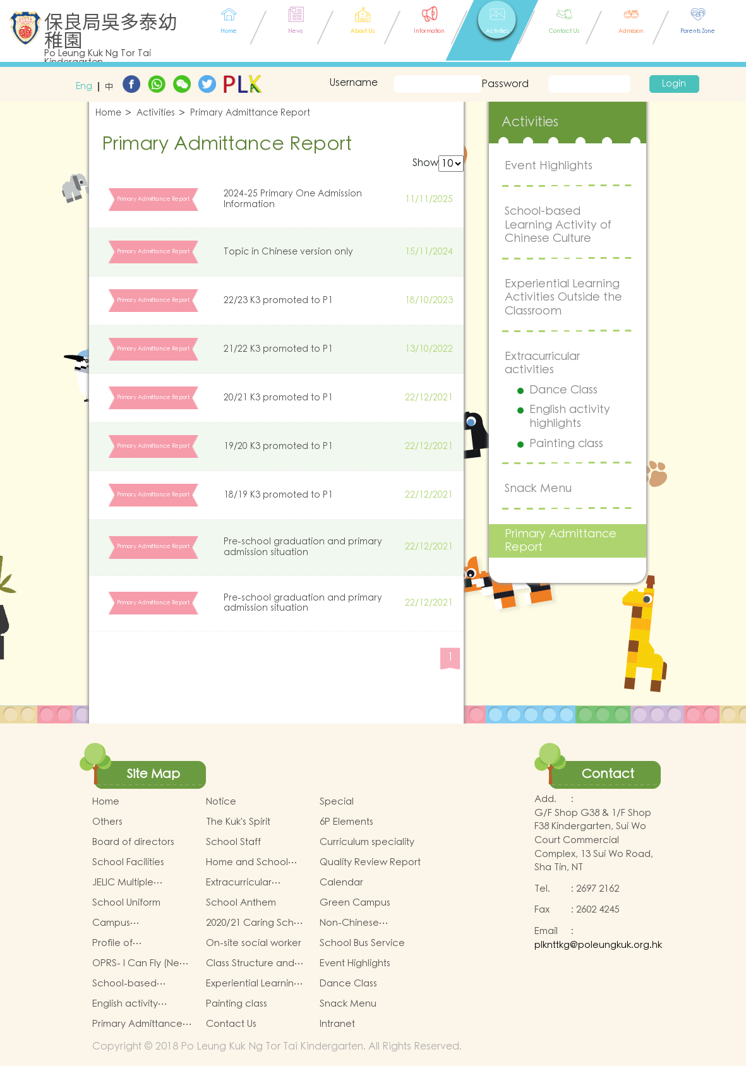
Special (337, 801)
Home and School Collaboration (247, 863)
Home (108, 113)
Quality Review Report (370, 862)
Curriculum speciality (367, 842)
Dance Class (563, 390)
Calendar (341, 882)
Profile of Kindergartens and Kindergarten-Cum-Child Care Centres (136, 943)
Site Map (153, 774)
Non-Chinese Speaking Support (360, 923)
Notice (221, 801)
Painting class (566, 444)
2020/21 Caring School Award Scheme (257, 923)
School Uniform (126, 902)
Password (503, 84)
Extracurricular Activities (239, 883)
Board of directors (133, 842)
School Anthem (241, 902)
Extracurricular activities (542, 363)
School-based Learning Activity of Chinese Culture (558, 224)
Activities (155, 113)
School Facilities (128, 862)
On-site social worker (253, 943)
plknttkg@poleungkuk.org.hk (598, 945)
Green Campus (355, 902)
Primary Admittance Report (250, 113)
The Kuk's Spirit (238, 822)
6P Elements (346, 822)
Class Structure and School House (250, 964)
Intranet (337, 1024)
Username (353, 83)
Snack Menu (538, 488)
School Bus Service (362, 943)
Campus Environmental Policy (139, 923)
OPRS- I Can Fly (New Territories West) (139, 964)
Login (674, 84)
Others (107, 822)
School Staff (233, 842)
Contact (608, 774)
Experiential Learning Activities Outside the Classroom (563, 297)
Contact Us (231, 1024)
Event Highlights (549, 166)
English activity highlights (569, 416)
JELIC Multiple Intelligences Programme (122, 883)
